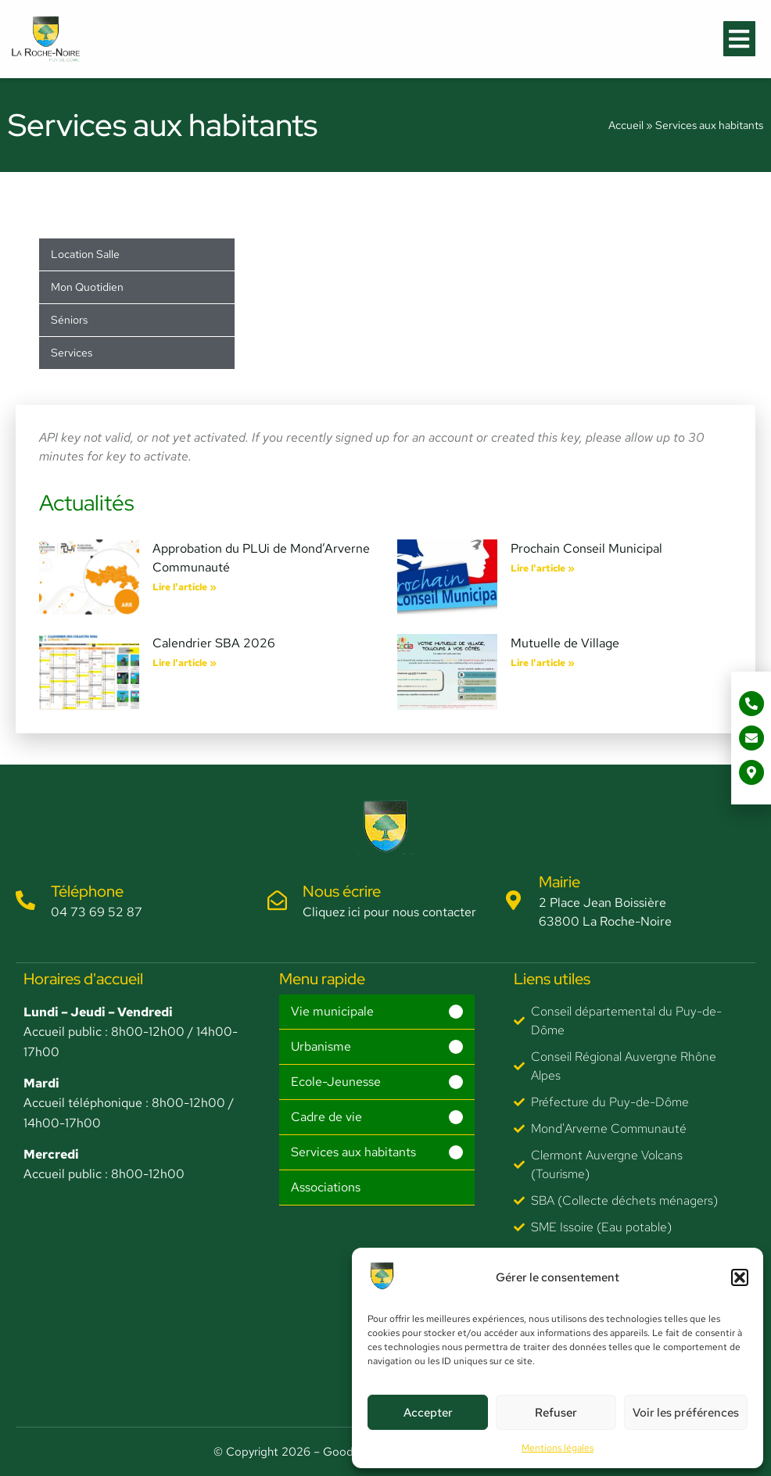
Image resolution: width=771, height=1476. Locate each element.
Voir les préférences (686, 1412)
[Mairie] (513, 900)
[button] (740, 1277)
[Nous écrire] (277, 900)
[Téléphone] (25, 900)
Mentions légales (557, 1448)
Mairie (559, 882)
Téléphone (87, 891)
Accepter (428, 1412)
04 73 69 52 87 (96, 912)
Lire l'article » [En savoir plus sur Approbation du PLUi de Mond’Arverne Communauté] (184, 587)
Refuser (556, 1412)
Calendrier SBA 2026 (213, 643)
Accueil (626, 125)
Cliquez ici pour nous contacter (389, 912)
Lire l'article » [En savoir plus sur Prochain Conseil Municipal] (543, 568)
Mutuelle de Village (565, 643)
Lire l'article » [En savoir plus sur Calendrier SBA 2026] (184, 663)
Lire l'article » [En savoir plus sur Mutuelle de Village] (543, 663)
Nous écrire (342, 891)
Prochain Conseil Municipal (586, 548)
